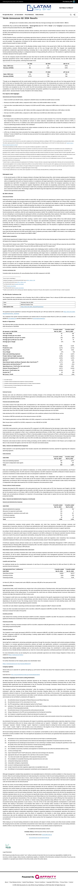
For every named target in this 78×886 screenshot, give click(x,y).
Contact (71, 882)
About (6, 882)
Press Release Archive (15, 882)
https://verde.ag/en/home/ (15, 654)
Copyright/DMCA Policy (52, 882)
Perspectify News (8, 14)
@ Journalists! (19, 14)
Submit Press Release (28, 882)
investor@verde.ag (47, 834)
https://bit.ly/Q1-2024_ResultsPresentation (32, 306)
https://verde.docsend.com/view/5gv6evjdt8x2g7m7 (17, 663)
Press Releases (29, 14)
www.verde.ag (33, 837)
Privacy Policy (64, 882)
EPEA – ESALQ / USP (31, 280)
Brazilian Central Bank (19, 284)
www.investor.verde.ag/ (39, 318)
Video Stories (39, 14)
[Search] (70, 14)
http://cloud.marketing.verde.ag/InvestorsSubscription (25, 674)
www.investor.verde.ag (43, 837)
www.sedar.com (12, 318)
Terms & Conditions (40, 882)
